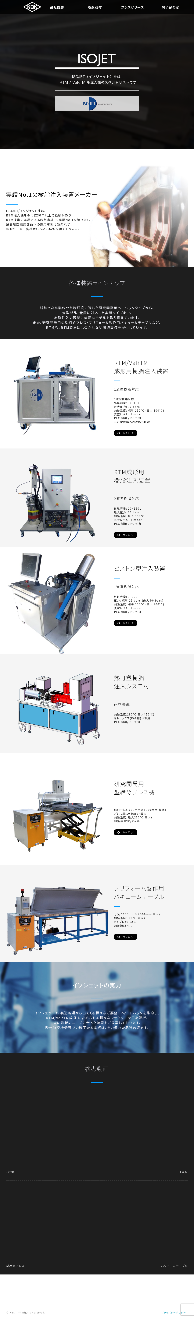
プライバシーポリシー (173, 1313)
